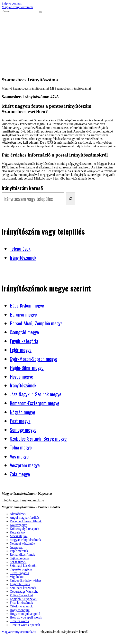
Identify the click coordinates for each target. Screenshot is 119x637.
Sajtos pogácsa (19, 558)
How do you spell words (26, 617)
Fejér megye (20, 349)
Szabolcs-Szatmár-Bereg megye (38, 438)
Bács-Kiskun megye (27, 305)
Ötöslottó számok (21, 606)
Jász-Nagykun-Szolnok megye (35, 394)
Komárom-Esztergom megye (34, 403)
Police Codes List (21, 595)
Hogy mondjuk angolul (25, 613)
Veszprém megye (25, 465)
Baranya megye (23, 314)
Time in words (19, 621)
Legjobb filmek (20, 584)
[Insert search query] (20, 11)
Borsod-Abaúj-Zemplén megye (36, 323)
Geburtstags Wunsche (24, 591)
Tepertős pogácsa (21, 569)
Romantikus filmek (22, 554)
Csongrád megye (24, 332)
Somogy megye (23, 429)
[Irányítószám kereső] (70, 198)
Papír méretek (19, 551)
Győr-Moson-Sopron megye (33, 358)
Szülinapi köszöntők (23, 565)
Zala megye (20, 474)
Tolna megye (21, 447)
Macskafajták (18, 536)
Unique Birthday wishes (26, 580)
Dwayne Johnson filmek (26, 521)
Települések (20, 248)
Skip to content (11, 3)
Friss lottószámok (21, 602)
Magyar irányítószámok (25, 539)
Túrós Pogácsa (19, 573)
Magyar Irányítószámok (17, 7)
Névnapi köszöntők (22, 543)
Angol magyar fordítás (24, 517)
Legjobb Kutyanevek (23, 599)
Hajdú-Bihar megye (27, 367)
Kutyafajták (17, 532)
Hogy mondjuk (19, 610)
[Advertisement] (59, 44)
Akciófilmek (18, 514)
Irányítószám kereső (22, 188)
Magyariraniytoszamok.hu (19, 632)
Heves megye (21, 376)
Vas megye (19, 456)
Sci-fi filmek (18, 562)
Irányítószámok (23, 257)
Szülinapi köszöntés (23, 588)
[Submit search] (40, 12)
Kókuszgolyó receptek (24, 528)
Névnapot (16, 547)
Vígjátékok (17, 576)
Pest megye (20, 420)
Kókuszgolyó (18, 525)
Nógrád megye (22, 412)
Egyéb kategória (24, 340)
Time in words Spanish (25, 625)
